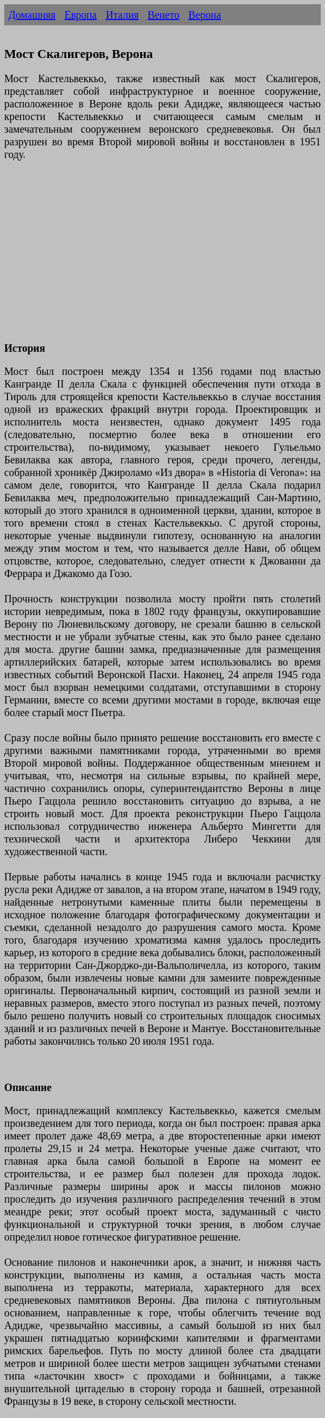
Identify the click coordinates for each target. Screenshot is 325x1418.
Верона (204, 15)
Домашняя (31, 15)
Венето (163, 15)
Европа (80, 15)
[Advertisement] (162, 257)
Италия (122, 15)
